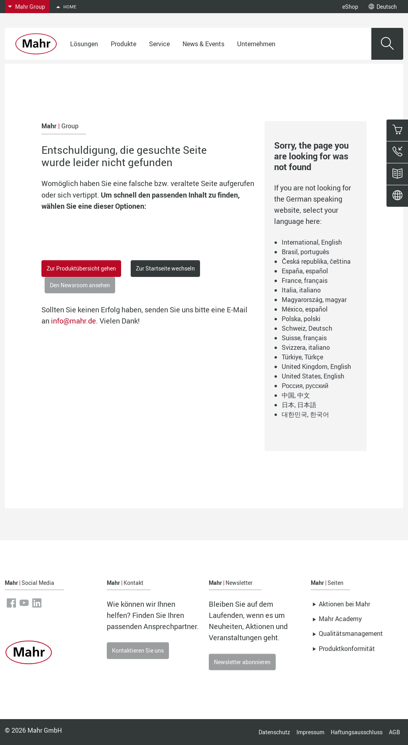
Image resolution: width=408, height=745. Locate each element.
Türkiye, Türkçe (302, 357)
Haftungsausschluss (356, 732)
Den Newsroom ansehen (80, 285)
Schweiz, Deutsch (307, 328)
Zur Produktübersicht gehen (81, 268)
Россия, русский (305, 385)
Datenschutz (274, 732)
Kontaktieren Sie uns (138, 650)
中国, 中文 (296, 395)
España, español (305, 271)
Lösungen (84, 43)
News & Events (203, 43)
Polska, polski (301, 318)
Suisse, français (304, 337)
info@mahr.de (73, 320)
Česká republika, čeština (316, 261)
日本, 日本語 (299, 404)
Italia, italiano (301, 290)
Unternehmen (256, 43)
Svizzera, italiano (306, 347)
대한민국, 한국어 (305, 414)
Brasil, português (305, 251)
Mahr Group (30, 6)
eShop (350, 6)
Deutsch (383, 6)
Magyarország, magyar (314, 299)
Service (159, 43)
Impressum (310, 732)
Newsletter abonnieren (242, 662)
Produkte (123, 43)
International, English (312, 242)
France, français (305, 280)
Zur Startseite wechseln (165, 268)
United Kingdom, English (316, 366)
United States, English (313, 376)
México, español (305, 309)
